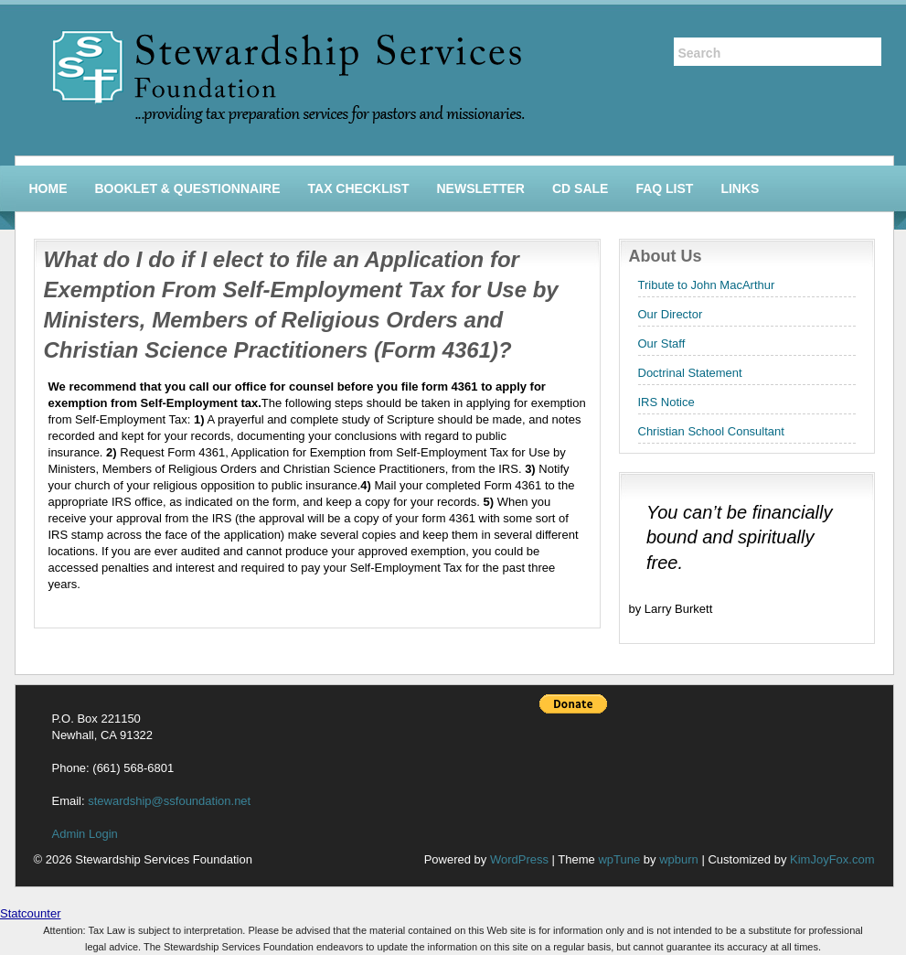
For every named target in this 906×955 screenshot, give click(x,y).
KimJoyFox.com (832, 859)
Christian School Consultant (711, 431)
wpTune (619, 859)
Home (48, 188)
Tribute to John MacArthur (706, 285)
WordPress (519, 859)
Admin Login (85, 834)
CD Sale (580, 188)
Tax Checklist (359, 188)
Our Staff (662, 343)
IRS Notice (666, 402)
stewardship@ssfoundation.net (169, 801)
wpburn (678, 859)
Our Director (670, 314)
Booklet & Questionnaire (188, 188)
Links (739, 188)
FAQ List (664, 188)
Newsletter (480, 188)
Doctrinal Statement (690, 373)
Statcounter (30, 913)
